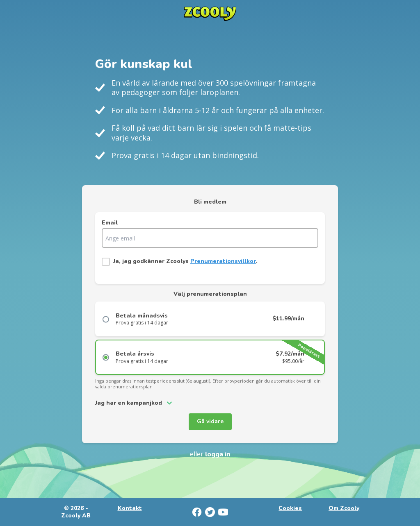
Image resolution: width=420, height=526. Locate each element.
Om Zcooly (344, 508)
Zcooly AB (76, 515)
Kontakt (130, 508)
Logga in (218, 454)
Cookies (290, 508)
